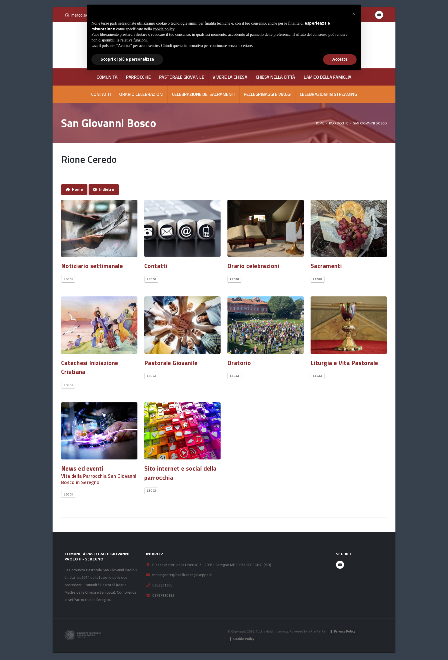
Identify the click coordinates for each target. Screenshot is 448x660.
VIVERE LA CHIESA (230, 77)
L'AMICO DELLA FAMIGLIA (327, 77)
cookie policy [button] (163, 29)
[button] (353, 13)
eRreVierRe (317, 631)
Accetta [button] (339, 59)
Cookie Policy (243, 639)
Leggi (68, 279)
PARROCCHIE (138, 77)
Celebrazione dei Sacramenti (203, 94)
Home (319, 123)
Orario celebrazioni (141, 94)
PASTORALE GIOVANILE (181, 77)
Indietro (103, 189)
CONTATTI (101, 94)
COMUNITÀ (107, 77)
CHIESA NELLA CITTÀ (275, 77)
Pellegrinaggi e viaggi (267, 94)
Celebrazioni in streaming (328, 94)
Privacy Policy (344, 631)
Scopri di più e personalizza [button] (127, 59)
